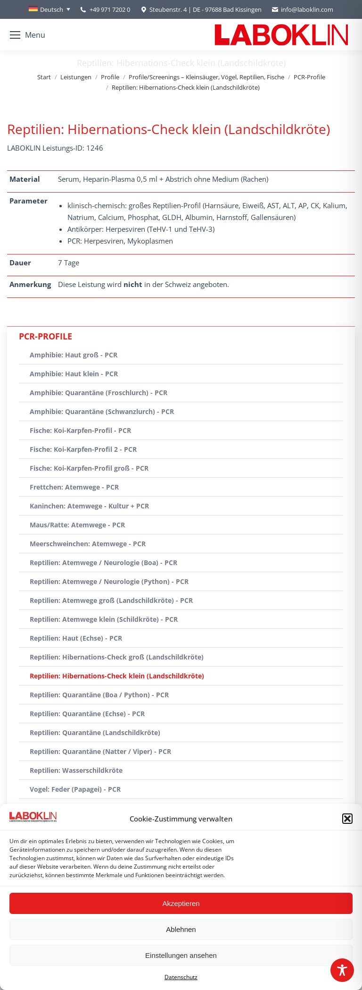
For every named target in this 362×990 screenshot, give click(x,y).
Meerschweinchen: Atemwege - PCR (88, 543)
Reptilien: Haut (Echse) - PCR (76, 638)
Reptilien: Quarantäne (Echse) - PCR (87, 713)
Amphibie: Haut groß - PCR (73, 354)
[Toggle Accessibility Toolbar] (342, 970)
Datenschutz (181, 977)
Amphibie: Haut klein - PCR (74, 373)
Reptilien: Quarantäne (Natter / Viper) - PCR (100, 751)
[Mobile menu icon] (27, 35)
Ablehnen (181, 929)
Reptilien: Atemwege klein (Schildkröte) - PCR (104, 619)
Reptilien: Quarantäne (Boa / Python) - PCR (99, 694)
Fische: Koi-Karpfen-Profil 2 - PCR (83, 449)
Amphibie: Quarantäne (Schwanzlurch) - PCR (102, 411)
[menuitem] (49, 9)
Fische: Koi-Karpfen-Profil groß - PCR (89, 468)
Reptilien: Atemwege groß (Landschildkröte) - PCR (111, 600)
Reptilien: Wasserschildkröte (76, 770)
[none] (49, 9)
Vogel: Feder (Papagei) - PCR (75, 789)
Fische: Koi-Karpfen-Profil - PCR (80, 430)
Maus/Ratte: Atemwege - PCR (77, 524)
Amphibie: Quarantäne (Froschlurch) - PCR (98, 392)
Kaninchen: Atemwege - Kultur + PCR (89, 505)
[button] (347, 818)
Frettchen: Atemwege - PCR (74, 486)
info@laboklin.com (302, 9)
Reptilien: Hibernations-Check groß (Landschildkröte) (117, 656)
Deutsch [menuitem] (51, 9)
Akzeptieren (180, 903)
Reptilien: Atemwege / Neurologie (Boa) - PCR (103, 562)
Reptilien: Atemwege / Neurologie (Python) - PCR (109, 581)
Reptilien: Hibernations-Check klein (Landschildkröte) (117, 675)
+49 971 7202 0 (110, 9)
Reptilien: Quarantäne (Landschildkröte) (95, 732)
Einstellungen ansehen (181, 955)
